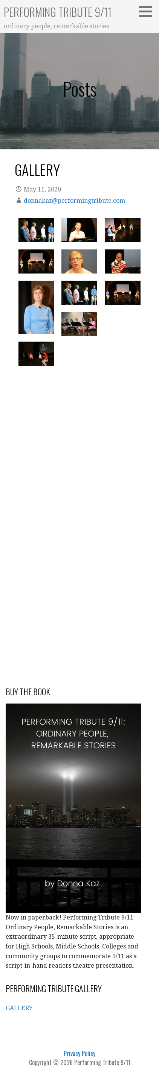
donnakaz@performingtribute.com (74, 200)
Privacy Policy (79, 1053)
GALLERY (19, 1008)
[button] (148, 11)
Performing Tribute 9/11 (58, 11)
